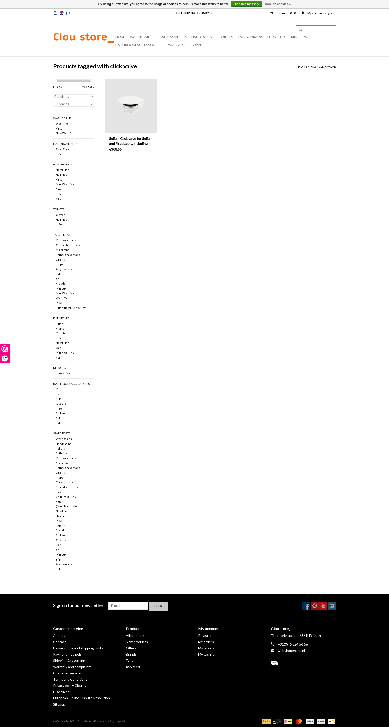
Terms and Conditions (70, 678)
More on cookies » (278, 4)
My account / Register (318, 13)
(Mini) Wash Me (66, 496)
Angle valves (64, 269)
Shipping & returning (69, 660)
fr (68, 13)
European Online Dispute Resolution (81, 697)
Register (205, 635)
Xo (57, 278)
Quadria (61, 403)
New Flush (62, 169)
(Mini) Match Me (66, 506)
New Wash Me (65, 133)
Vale (58, 198)
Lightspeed (117, 720)
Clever (60, 214)
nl (55, 13)
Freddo (60, 283)
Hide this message (247, 4)
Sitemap (59, 703)
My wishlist (207, 653)
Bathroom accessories (138, 45)
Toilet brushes (65, 482)
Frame (60, 328)
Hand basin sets (172, 37)
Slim (58, 398)
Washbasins (141, 37)
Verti (59, 357)
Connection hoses (68, 245)
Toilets (226, 37)
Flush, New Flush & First (71, 307)
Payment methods (67, 653)
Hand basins (202, 37)
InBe (59, 154)
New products (137, 641)
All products (135, 635)
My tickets (206, 647)
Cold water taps (66, 240)
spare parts (176, 45)
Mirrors (299, 37)
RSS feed (133, 666)
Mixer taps (62, 249)
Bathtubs (62, 453)
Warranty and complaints (72, 666)
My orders (206, 641)
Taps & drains (250, 37)
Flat (58, 394)
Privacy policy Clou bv (69, 685)
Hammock (62, 174)
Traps (59, 264)
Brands (198, 45)
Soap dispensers (67, 487)
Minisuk (61, 288)
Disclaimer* (62, 691)
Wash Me (62, 123)
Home (120, 37)
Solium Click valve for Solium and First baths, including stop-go (130, 141)
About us (60, 635)
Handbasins (63, 443)
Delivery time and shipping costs (78, 647)
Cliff (58, 389)
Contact (59, 641)
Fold (59, 418)
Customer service (67, 672)
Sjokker (61, 413)
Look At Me (63, 373)
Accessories (64, 564)
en (62, 13)
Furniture (277, 37)
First (59, 128)
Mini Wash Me (65, 184)
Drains (60, 259)
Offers (131, 647)
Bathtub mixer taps (68, 254)
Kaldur (60, 274)
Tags (313, 66)
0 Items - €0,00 (283, 13)
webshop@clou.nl (291, 650)
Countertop (63, 333)
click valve (327, 66)
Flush (59, 189)
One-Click (62, 149)
